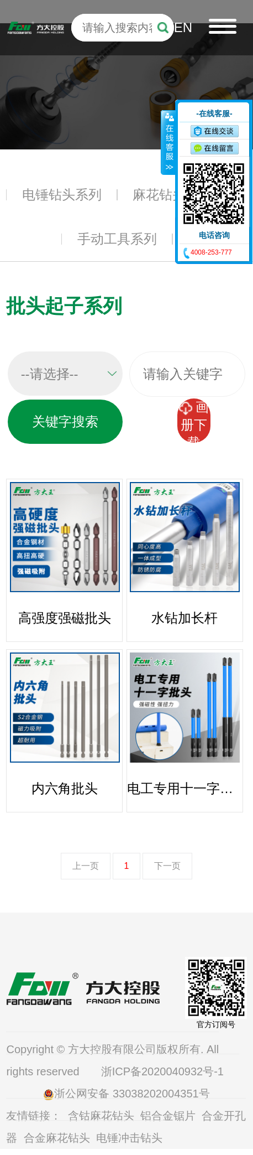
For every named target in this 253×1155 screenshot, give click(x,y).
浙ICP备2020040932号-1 (164, 1071)
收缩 (168, 142)
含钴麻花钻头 (101, 1116)
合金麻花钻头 (57, 1138)
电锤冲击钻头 (129, 1138)
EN (183, 27)
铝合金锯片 (168, 1116)
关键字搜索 (65, 421)
